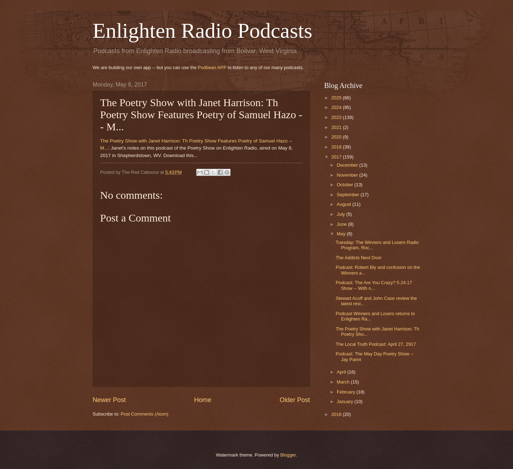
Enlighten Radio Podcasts (202, 30)
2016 (337, 414)
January (345, 401)
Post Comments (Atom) (145, 414)
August (344, 204)
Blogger (288, 455)
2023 (337, 117)
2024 (337, 107)
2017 (337, 157)
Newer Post (109, 399)
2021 (337, 127)
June (342, 224)
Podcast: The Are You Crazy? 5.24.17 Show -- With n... (374, 285)
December (348, 165)
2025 (337, 97)
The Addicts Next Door (359, 257)
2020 (337, 137)
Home (202, 399)
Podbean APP (212, 67)
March (344, 382)
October (345, 184)
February (346, 392)
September (349, 194)
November (348, 175)
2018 (337, 147)
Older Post (295, 399)
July (341, 214)
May (342, 233)
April (342, 372)
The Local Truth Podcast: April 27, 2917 (376, 344)
